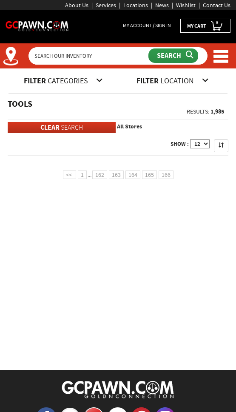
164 (132, 175)
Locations (135, 5)
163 (116, 175)
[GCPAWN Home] (118, 389)
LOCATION (172, 80)
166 (166, 175)
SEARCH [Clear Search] (61, 127)
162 (99, 175)
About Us (76, 5)
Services (106, 5)
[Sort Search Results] (221, 145)
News (162, 5)
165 (149, 175)
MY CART (205, 25)
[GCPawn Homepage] (37, 25)
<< (69, 175)
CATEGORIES (63, 80)
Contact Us (216, 5)
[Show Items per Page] (200, 143)
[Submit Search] (173, 55)
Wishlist (186, 5)
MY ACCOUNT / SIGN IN (147, 25)
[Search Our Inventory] (89, 56)
